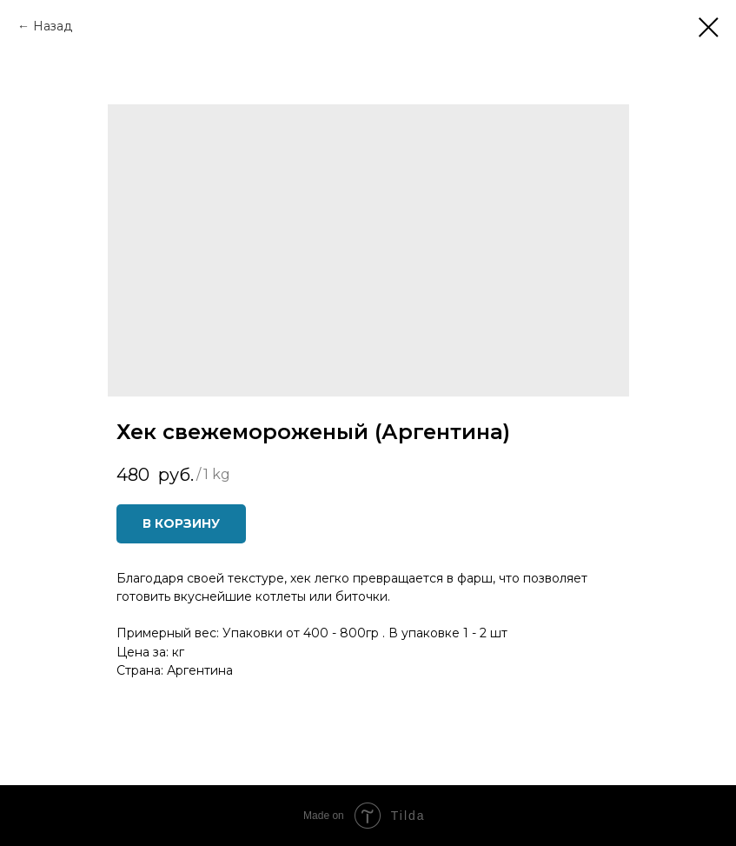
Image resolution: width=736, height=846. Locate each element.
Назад (52, 26)
